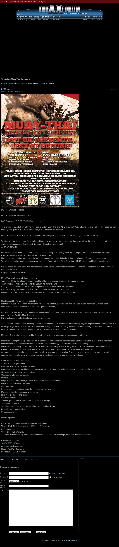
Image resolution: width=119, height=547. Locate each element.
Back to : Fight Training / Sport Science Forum (19, 83)
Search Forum (55, 20)
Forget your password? (57, 473)
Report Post (113, 89)
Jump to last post (47, 83)
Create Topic (21, 20)
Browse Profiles (42, 20)
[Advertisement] (27, 50)
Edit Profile (31, 20)
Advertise (99, 20)
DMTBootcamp (6, 89)
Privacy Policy (71, 541)
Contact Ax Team (88, 20)
